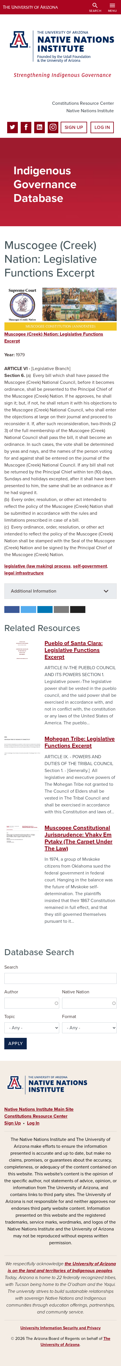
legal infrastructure (24, 573)
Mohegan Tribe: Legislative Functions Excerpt (80, 742)
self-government (90, 566)
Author (11, 992)
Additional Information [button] (33, 591)
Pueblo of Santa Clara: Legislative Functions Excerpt (74, 650)
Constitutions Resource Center (83, 103)
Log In (102, 127)
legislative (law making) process (37, 566)
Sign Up (74, 127)
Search (11, 967)
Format (69, 1016)
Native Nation (75, 992)
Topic (9, 1016)
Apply (15, 1043)
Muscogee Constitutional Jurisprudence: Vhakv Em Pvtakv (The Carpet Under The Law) (78, 838)
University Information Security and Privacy (60, 1328)
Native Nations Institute (90, 111)
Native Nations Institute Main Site (39, 1109)
